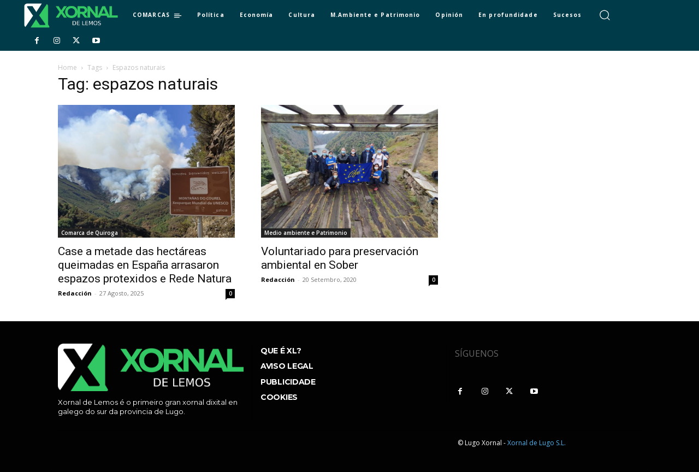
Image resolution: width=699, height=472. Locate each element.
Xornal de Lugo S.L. (536, 442)
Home (67, 67)
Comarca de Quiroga (89, 233)
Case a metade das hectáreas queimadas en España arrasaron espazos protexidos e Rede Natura (145, 265)
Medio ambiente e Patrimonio (305, 233)
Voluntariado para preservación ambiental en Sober (339, 258)
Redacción (75, 293)
